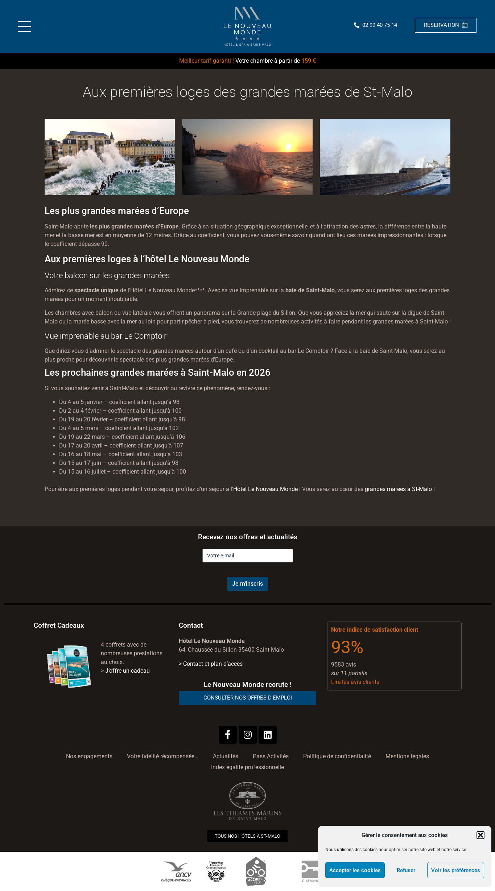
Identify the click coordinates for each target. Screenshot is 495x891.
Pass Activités (271, 756)
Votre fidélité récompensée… (162, 756)
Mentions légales (407, 756)
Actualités (225, 756)
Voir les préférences (455, 870)
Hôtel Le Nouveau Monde (265, 489)
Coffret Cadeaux (59, 625)
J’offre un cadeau (127, 670)
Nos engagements (89, 756)
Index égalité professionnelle (247, 767)
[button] (480, 835)
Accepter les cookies (355, 870)
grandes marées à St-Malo (398, 489)
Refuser (406, 870)
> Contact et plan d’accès (211, 663)
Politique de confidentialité (337, 756)
